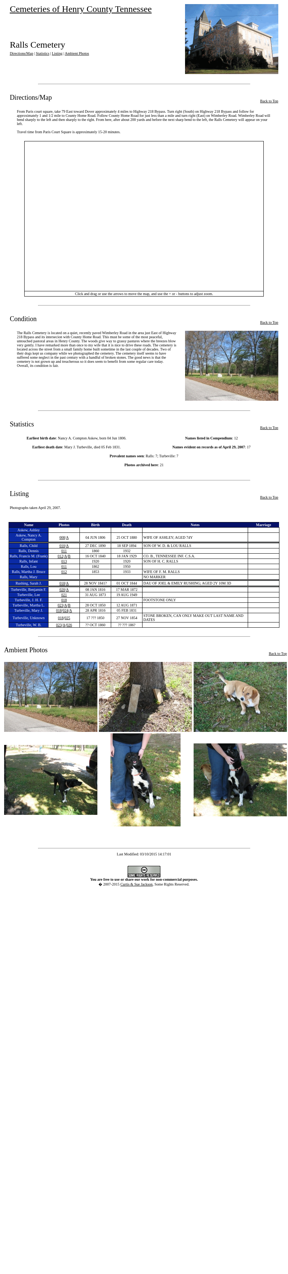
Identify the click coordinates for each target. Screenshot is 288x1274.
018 (62, 583)
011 (64, 551)
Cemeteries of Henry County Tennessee (80, 9)
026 (69, 625)
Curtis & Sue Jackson (136, 884)
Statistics (42, 53)
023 (60, 605)
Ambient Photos (77, 53)
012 (60, 556)
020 (62, 590)
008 (62, 537)
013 (64, 561)
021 (64, 595)
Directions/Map (21, 53)
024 (65, 610)
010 (62, 546)
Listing (57, 53)
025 (67, 618)
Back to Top (269, 101)
